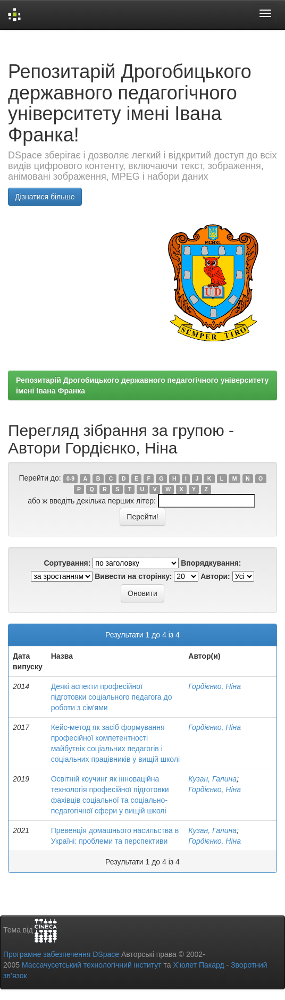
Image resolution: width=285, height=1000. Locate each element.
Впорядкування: (211, 563)
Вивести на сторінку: (133, 576)
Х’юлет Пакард (198, 965)
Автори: (215, 576)
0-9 (70, 478)
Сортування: (67, 563)
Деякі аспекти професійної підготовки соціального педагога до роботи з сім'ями (111, 697)
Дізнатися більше (45, 196)
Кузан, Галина (212, 779)
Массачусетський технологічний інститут (92, 965)
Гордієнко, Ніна (214, 686)
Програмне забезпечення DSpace (61, 954)
